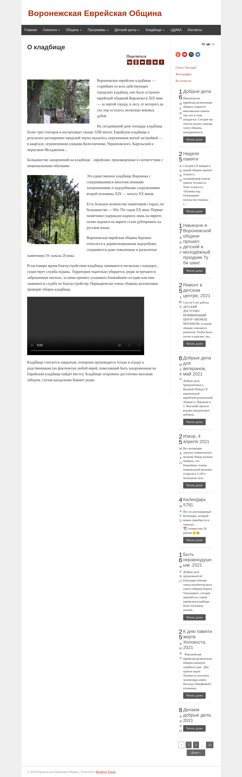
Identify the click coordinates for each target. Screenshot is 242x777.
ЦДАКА (176, 30)
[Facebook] (161, 62)
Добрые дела (197, 91)
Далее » (196, 752)
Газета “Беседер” (186, 67)
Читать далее (194, 139)
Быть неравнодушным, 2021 (197, 560)
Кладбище (155, 30)
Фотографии (183, 74)
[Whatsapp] (149, 62)
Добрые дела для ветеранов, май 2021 (197, 365)
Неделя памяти (191, 156)
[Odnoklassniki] (136, 62)
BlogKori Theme (106, 772)
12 (209, 744)
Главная (30, 30)
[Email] (142, 62)
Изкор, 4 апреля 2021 (196, 439)
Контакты (195, 30)
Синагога (51, 30)
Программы (98, 30)
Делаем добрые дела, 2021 (197, 715)
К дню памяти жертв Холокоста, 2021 (197, 639)
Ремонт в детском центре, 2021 (196, 290)
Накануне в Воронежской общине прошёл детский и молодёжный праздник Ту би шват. (197, 244)
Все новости (183, 80)
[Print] (155, 62)
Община (74, 30)
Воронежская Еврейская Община (95, 13)
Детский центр (127, 30)
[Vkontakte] (129, 62)
